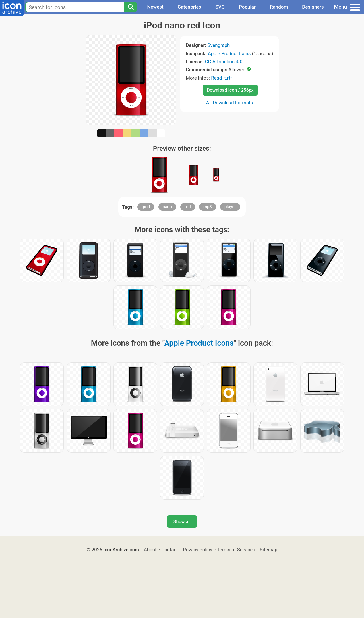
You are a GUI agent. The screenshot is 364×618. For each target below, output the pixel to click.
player (230, 206)
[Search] (130, 7)
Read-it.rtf (221, 78)
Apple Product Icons (229, 53)
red (188, 206)
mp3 (207, 206)
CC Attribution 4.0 (224, 61)
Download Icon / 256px (230, 90)
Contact (169, 549)
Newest (155, 7)
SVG (220, 7)
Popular (247, 7)
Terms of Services (236, 549)
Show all (182, 521)
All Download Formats (229, 102)
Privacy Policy (197, 549)
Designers (313, 7)
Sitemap (269, 549)
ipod (146, 206)
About (150, 549)
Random (279, 7)
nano (167, 206)
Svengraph (218, 45)
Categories (189, 7)
